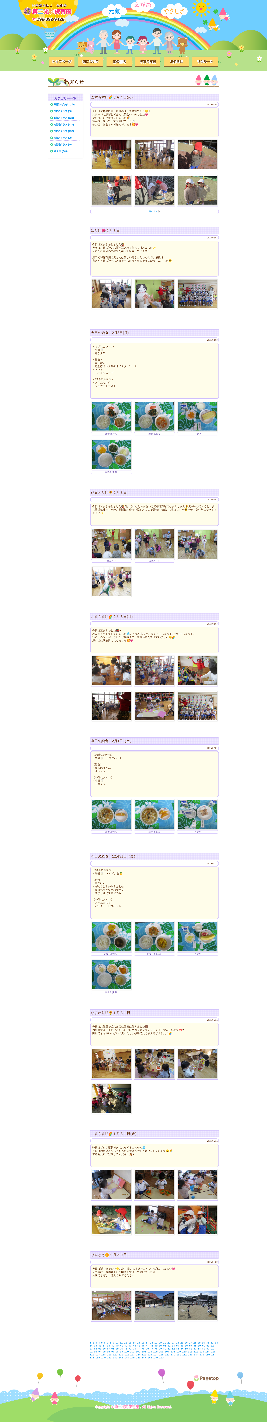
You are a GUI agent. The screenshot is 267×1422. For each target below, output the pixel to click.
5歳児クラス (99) (63, 144)
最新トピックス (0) (64, 104)
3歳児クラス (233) (64, 131)
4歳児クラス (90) (63, 137)
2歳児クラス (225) (64, 124)
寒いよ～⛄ (154, 211)
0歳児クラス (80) (63, 111)
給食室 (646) (61, 151)
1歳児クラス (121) (64, 117)
